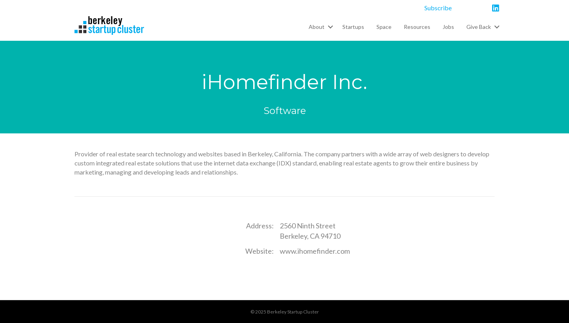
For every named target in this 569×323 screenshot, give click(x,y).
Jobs (448, 26)
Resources (417, 26)
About (317, 26)
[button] (330, 27)
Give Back (478, 26)
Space (383, 26)
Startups (353, 26)
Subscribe (438, 7)
